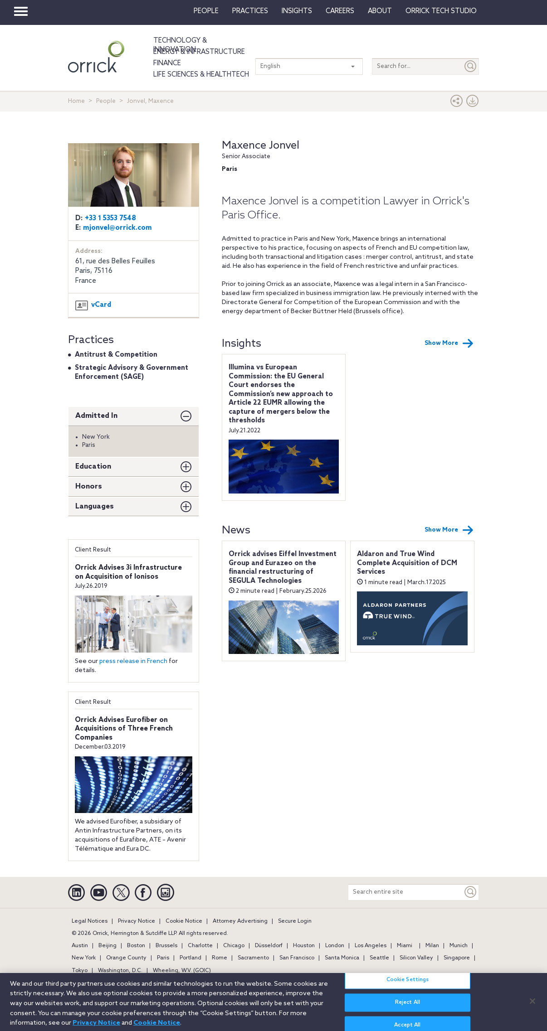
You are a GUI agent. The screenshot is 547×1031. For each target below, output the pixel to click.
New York (84, 958)
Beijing (107, 946)
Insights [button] (297, 11)
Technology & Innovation (180, 45)
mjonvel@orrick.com (117, 228)
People (206, 11)
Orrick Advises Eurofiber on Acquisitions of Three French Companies (124, 729)
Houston (304, 946)
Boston (136, 946)
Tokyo (80, 971)
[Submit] (471, 66)
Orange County (126, 958)
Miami (404, 946)
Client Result (93, 550)
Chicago (233, 946)
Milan (432, 946)
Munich (458, 946)
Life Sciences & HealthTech (201, 75)
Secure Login (295, 921)
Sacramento (253, 958)
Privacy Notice (136, 921)
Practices (250, 11)
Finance (167, 63)
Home (76, 101)
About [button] (380, 11)
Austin (80, 946)
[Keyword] (471, 892)
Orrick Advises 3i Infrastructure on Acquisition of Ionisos (128, 572)
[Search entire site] (405, 892)
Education (93, 466)
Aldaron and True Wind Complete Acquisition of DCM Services (407, 563)
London (334, 946)
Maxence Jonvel (260, 145)
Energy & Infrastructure (199, 52)
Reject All (407, 1008)
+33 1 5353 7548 (110, 218)
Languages (94, 506)
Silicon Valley (416, 958)
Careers (340, 11)
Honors (88, 486)
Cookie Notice (184, 921)
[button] (456, 103)
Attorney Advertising (240, 921)
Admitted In (96, 415)
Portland (190, 958)
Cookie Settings (407, 985)
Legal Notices (89, 921)
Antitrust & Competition (116, 355)
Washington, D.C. (120, 971)
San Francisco (296, 958)
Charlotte (200, 946)
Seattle (379, 958)
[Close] (532, 1006)
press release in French (133, 661)
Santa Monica (342, 958)
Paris (163, 958)
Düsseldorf (269, 946)
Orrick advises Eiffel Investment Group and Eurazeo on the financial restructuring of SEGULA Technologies (283, 567)
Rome (219, 958)
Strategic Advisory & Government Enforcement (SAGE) (131, 372)
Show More (449, 343)
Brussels (166, 946)
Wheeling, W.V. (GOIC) (182, 971)
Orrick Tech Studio (441, 11)
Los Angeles (370, 946)
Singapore (457, 958)
